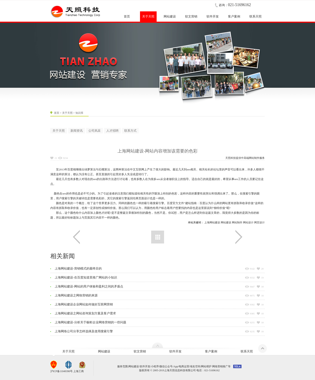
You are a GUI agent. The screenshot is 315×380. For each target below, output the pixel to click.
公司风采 (94, 130)
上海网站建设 (212, 222)
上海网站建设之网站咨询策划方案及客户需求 (85, 313)
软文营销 (140, 351)
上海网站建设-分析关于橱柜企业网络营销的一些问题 (90, 322)
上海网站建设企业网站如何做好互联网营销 (84, 304)
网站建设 (226, 222)
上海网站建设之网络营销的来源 (76, 295)
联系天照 (247, 351)
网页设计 (259, 222)
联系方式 (130, 130)
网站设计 (248, 222)
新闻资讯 (76, 130)
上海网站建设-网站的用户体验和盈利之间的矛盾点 (89, 286)
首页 (56, 112)
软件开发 (175, 351)
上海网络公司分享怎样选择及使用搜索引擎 (84, 331)
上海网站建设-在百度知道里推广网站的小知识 (86, 277)
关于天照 (67, 112)
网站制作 (254, 157)
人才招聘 (112, 130)
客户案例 (211, 351)
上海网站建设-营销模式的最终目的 (78, 268)
